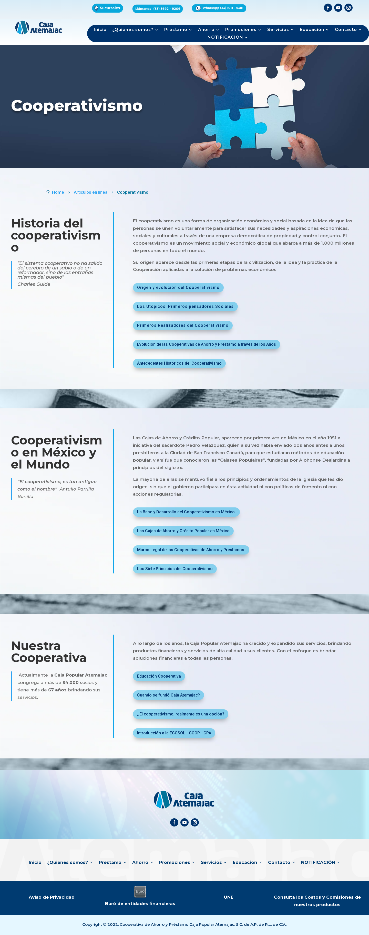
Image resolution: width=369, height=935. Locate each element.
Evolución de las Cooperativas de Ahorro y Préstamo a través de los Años (206, 344)
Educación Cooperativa (159, 676)
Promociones (241, 30)
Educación (312, 30)
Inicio (100, 30)
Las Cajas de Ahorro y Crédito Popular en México (183, 530)
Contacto (346, 30)
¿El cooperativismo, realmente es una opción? (180, 714)
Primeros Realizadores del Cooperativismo (183, 325)
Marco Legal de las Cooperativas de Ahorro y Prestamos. (191, 549)
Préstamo (175, 30)
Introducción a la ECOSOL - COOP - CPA (174, 733)
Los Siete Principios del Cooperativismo (175, 568)
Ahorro (206, 30)
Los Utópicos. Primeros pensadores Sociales (185, 306)
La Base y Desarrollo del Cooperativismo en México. (186, 511)
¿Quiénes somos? (132, 30)
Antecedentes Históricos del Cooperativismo (179, 363)
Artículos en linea (90, 192)
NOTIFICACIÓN (225, 38)
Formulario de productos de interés (277, 12)
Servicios (278, 30)
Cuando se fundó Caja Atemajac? (168, 695)
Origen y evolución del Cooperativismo (178, 287)
